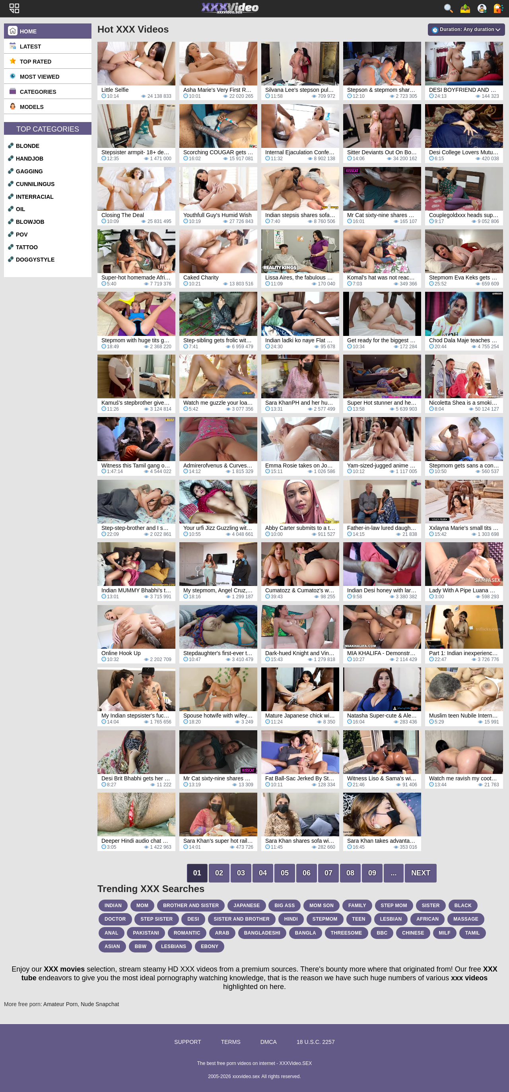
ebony (209, 946)
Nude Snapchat (100, 1004)
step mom (394, 905)
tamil (472, 933)
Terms (231, 1042)
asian (112, 946)
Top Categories (47, 129)
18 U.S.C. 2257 (316, 1042)
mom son (321, 905)
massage (465, 919)
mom (142, 905)
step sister (156, 919)
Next (420, 873)
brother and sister (191, 905)
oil (20, 209)
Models (32, 107)
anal (112, 933)
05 (285, 873)
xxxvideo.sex (246, 1076)
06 (307, 873)
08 (350, 873)
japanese (246, 905)
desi (193, 919)
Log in (498, 8)
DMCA (268, 1042)
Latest (30, 46)
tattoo (27, 247)
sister (431, 905)
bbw (141, 946)
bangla (305, 933)
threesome (346, 933)
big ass (284, 905)
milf (445, 933)
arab (222, 933)
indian (113, 905)
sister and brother (242, 919)
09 (372, 873)
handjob (29, 158)
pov (22, 234)
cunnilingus (35, 184)
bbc (382, 933)
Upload (465, 8)
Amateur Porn (60, 1004)
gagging (29, 171)
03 (241, 873)
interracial (35, 197)
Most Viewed (40, 77)
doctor (115, 919)
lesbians (173, 946)
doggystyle (35, 259)
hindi (291, 919)
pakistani (146, 933)
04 (263, 873)
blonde (27, 146)
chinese (413, 933)
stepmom (325, 919)
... (394, 873)
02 (219, 873)
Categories (38, 92)
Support (187, 1042)
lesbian (391, 919)
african (427, 919)
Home (28, 31)
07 (328, 873)
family (357, 905)
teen (358, 919)
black (463, 905)
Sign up (482, 8)
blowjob (30, 222)
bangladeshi (262, 933)
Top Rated (35, 61)
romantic (187, 933)
